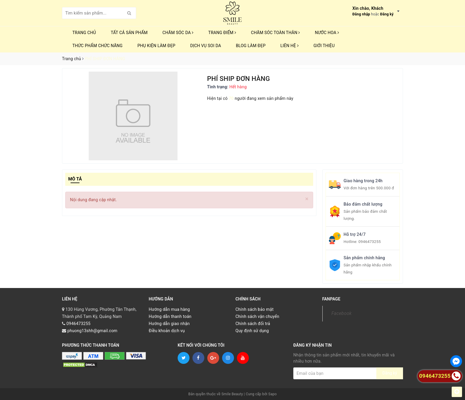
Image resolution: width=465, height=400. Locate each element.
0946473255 (369, 241)
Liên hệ (290, 45)
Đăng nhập (361, 14)
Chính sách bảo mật (254, 309)
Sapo (272, 394)
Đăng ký (387, 14)
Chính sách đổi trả (252, 323)
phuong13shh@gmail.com (92, 330)
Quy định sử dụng (252, 330)
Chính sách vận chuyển (257, 316)
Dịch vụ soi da (205, 45)
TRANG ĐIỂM (222, 32)
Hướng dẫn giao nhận (169, 323)
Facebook (342, 313)
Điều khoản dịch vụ (167, 330)
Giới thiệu (324, 45)
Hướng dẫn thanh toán (170, 316)
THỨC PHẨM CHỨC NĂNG (97, 45)
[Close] (306, 199)
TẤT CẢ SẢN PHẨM (129, 32)
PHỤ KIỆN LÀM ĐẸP (156, 45)
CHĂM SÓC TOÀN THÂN (275, 32)
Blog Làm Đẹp (250, 45)
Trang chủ (84, 32)
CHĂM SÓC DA (178, 32)
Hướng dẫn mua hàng (169, 309)
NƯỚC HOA (327, 32)
